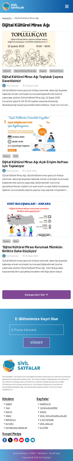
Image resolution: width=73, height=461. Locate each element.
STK (16, 156)
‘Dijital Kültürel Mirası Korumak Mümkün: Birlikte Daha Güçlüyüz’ (32, 249)
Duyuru (43, 71)
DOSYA (9, 412)
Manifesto (42, 453)
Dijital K (6, 71)
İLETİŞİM (44, 427)
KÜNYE (43, 412)
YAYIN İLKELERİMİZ (49, 408)
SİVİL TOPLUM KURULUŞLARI (53, 416)
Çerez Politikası (20, 453)
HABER (9, 404)
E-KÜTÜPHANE (47, 419)
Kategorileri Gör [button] (36, 294)
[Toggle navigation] (67, 6)
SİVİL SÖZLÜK (46, 423)
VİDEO (8, 416)
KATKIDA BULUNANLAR (16, 427)
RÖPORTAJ (11, 419)
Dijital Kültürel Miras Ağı (25, 71)
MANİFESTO (45, 404)
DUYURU (9, 423)
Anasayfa (6, 18)
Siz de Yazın (54, 453)
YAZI (8, 408)
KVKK (32, 453)
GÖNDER (36, 342)
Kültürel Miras (56, 71)
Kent (16, 241)
